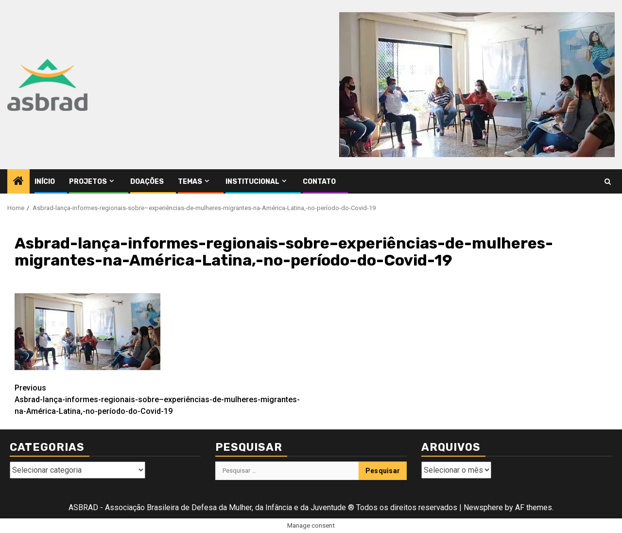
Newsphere (483, 507)
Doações (147, 182)
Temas (190, 182)
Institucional (252, 182)
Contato (319, 182)
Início (45, 182)
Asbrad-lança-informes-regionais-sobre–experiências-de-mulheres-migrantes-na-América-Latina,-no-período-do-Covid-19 (163, 399)
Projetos (88, 182)
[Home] (18, 182)
